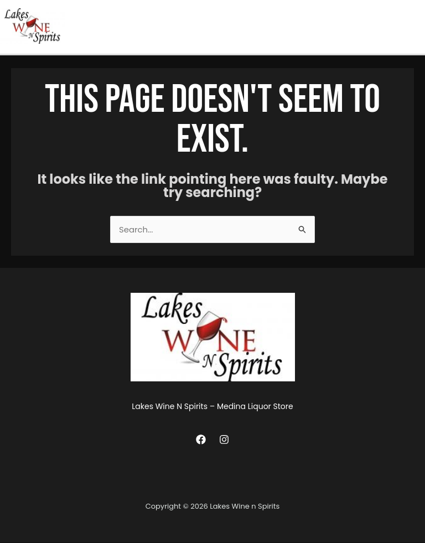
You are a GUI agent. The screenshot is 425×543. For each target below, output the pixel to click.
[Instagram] (224, 439)
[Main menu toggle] (414, 26)
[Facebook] (201, 439)
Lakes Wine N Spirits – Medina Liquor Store (212, 407)
